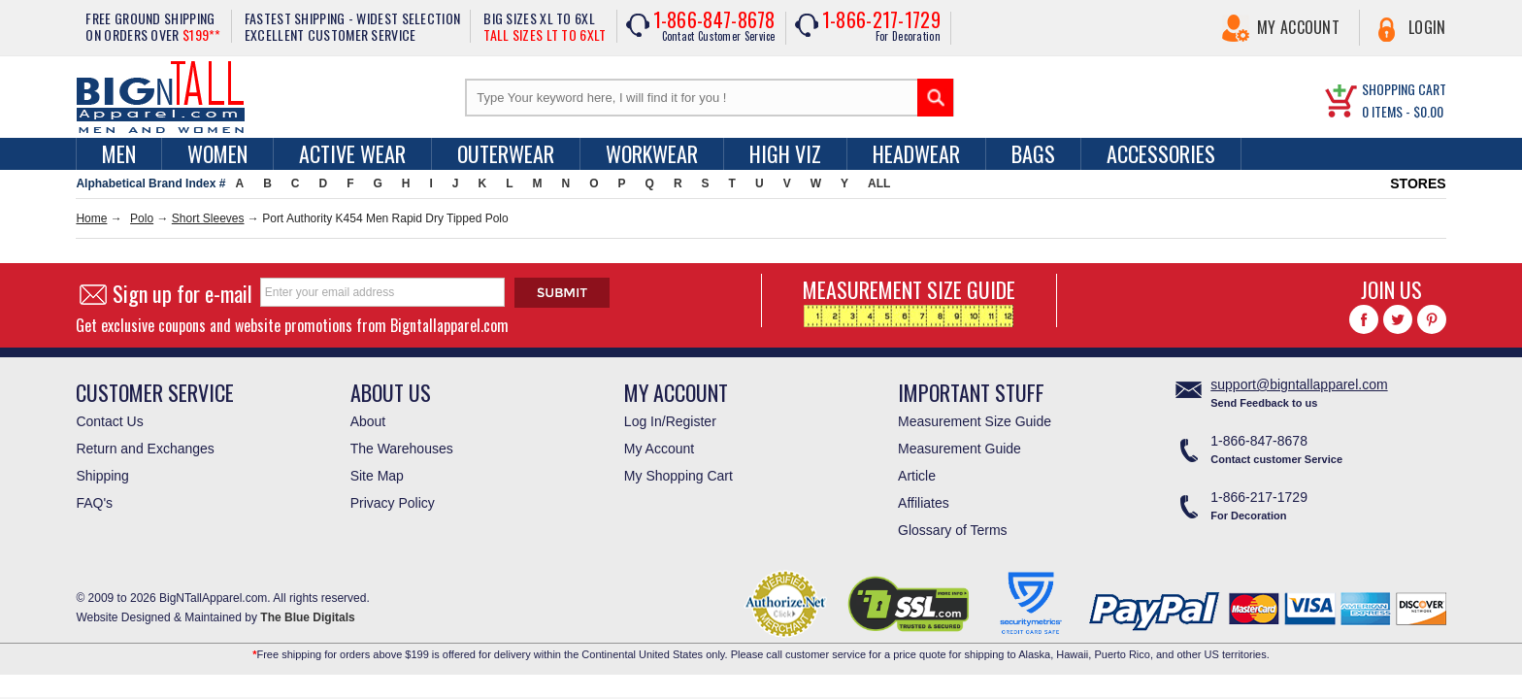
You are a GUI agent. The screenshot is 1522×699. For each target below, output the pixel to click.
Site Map (377, 475)
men (119, 153)
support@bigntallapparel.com (1298, 384)
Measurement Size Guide (974, 421)
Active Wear (352, 153)
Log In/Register (670, 421)
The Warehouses (401, 448)
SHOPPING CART (1404, 89)
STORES (1417, 183)
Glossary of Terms (953, 530)
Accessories (1161, 153)
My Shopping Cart (678, 475)
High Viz (785, 153)
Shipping (102, 475)
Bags (1033, 153)
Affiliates (923, 503)
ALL (879, 183)
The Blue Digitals (307, 617)
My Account (1298, 27)
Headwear (916, 153)
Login (1427, 27)
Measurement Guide (959, 448)
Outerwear (505, 153)
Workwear (652, 153)
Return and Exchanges (145, 448)
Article (917, 475)
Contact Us (109, 421)
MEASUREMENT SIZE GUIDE (909, 300)
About (368, 421)
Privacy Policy (392, 503)
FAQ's (94, 503)
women (217, 153)
